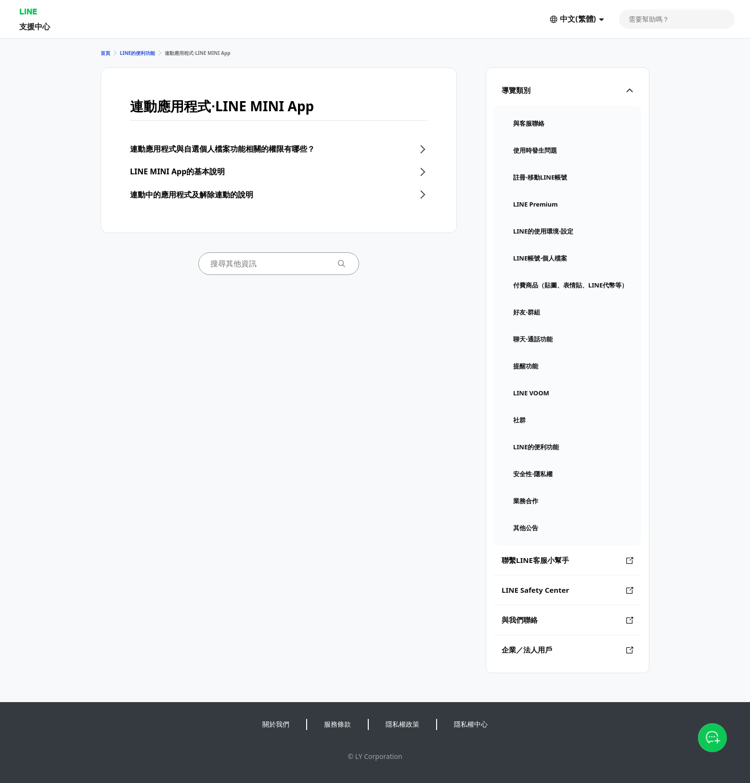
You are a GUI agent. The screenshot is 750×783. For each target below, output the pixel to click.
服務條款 (337, 724)
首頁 (105, 53)
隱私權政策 (402, 724)
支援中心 (34, 26)
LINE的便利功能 (137, 53)
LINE (28, 11)
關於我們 (275, 724)
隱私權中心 (471, 724)
